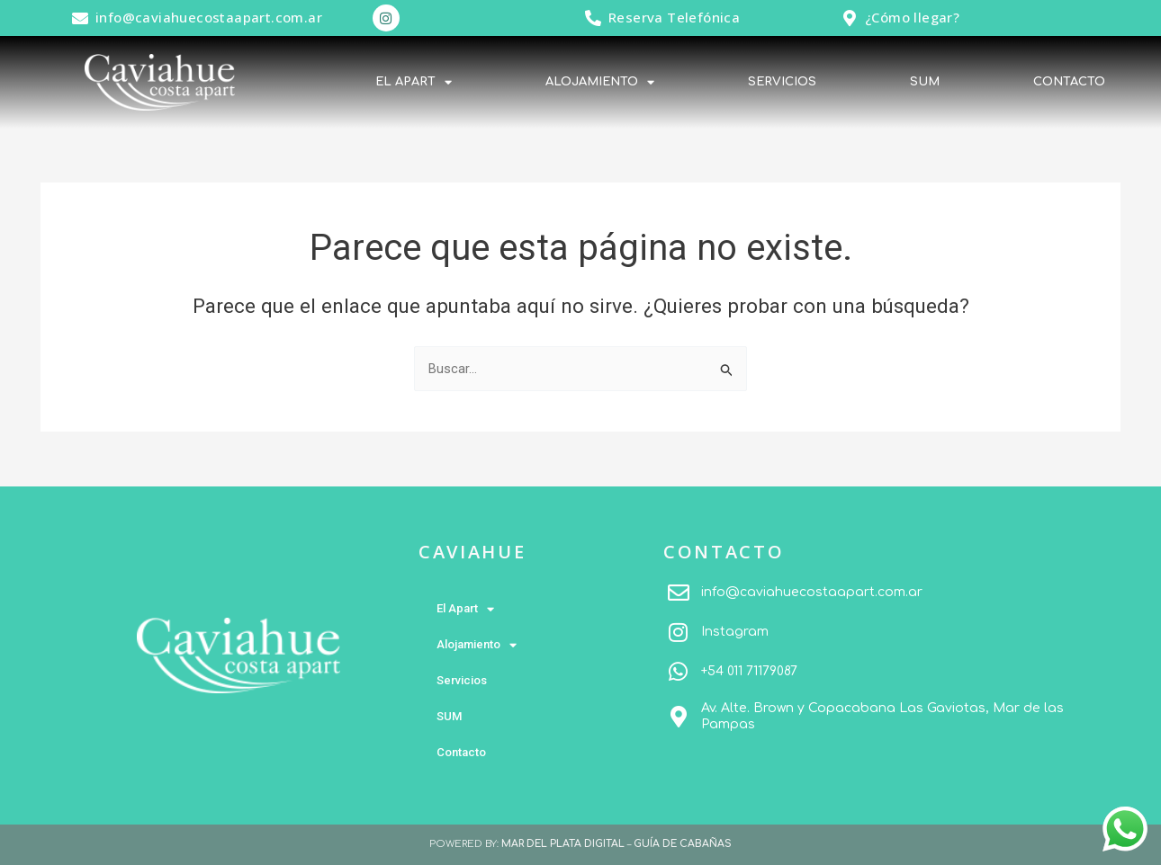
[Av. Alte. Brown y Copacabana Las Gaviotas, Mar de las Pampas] (678, 716)
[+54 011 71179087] (678, 671)
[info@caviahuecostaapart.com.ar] (80, 18)
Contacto (1069, 82)
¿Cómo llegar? (912, 17)
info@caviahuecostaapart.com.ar (208, 17)
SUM (925, 82)
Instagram (735, 631)
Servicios (782, 82)
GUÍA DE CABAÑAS (683, 844)
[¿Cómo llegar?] (850, 18)
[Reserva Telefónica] (593, 18)
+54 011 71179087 (749, 671)
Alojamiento (599, 82)
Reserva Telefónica (674, 17)
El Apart (413, 82)
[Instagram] (678, 632)
